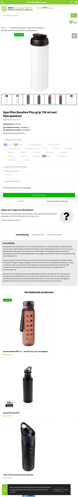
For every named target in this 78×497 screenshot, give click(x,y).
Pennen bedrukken (7, 451)
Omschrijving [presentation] (22, 234)
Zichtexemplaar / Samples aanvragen (52, 438)
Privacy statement (46, 463)
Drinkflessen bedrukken (18, 28)
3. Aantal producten (11, 181)
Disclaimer (43, 466)
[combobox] (36, 15)
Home (3, 28)
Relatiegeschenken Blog (48, 457)
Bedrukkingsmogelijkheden (49, 429)
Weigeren (66, 489)
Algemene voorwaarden (48, 469)
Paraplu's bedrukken (8, 469)
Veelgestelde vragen (47, 420)
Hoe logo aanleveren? (47, 435)
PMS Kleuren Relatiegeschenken (51, 432)
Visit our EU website (46, 471)
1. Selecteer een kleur (12, 140)
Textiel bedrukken (7, 466)
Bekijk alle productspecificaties (14, 133)
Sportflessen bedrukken (36, 28)
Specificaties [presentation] (38, 234)
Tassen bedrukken (7, 454)
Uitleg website (45, 426)
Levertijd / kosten (46, 423)
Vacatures (43, 454)
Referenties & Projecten (48, 460)
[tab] (22, 234)
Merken (3, 471)
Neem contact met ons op (11, 220)
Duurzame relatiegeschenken (11, 457)
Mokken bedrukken (7, 463)
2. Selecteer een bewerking (15, 167)
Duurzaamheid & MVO (47, 441)
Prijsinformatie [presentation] (54, 234)
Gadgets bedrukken (7, 460)
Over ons (43, 451)
